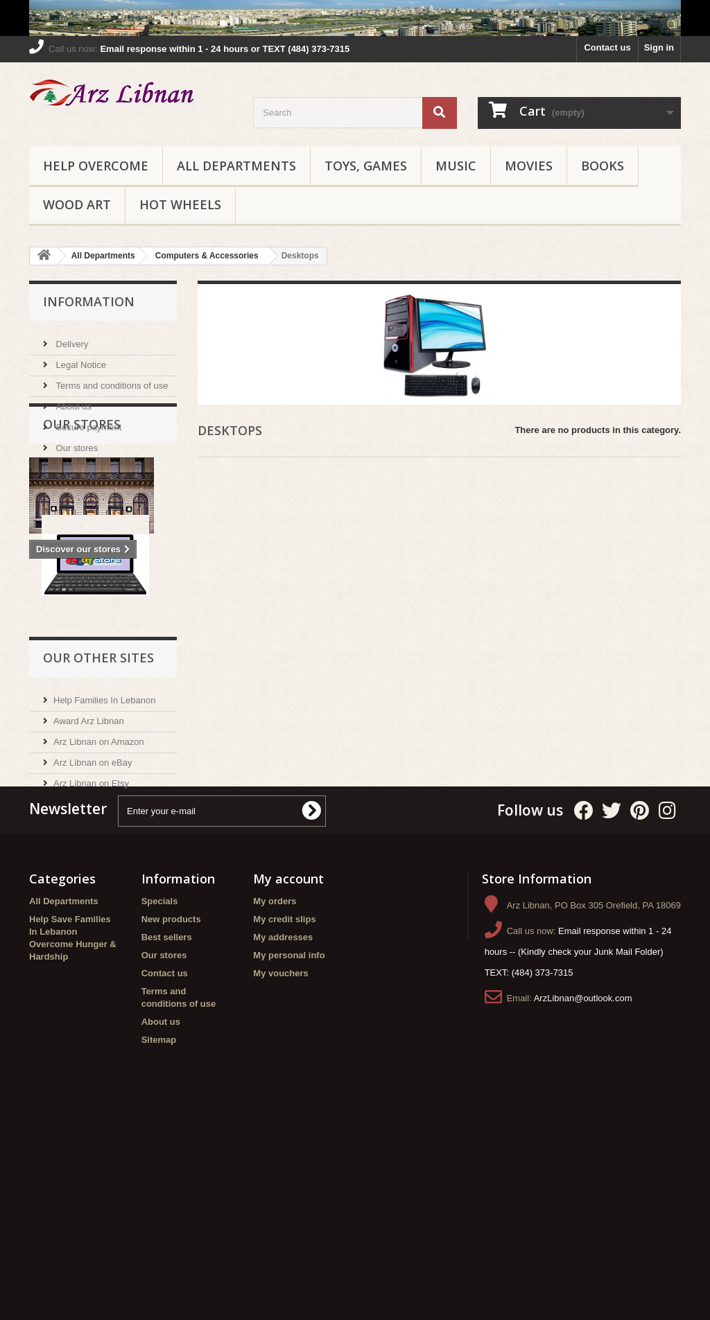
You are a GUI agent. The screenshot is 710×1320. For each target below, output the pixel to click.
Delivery (71, 338)
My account (288, 1071)
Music (455, 165)
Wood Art (77, 204)
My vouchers (280, 1166)
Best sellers (166, 1130)
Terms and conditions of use (110, 380)
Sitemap (159, 1232)
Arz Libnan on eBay (92, 892)
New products (171, 1112)
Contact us (607, 47)
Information (89, 301)
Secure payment (87, 421)
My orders (274, 1094)
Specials (159, 1094)
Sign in (659, 47)
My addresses (283, 1130)
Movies (529, 165)
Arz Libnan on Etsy (91, 913)
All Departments (236, 165)
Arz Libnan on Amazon (98, 871)
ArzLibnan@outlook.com (583, 1191)
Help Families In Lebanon (104, 830)
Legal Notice (79, 359)
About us (72, 401)
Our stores (75, 442)
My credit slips (284, 1112)
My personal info (288, 1148)
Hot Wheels (180, 204)
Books (602, 165)
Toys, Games (365, 165)
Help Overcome (95, 165)
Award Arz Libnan (88, 850)
